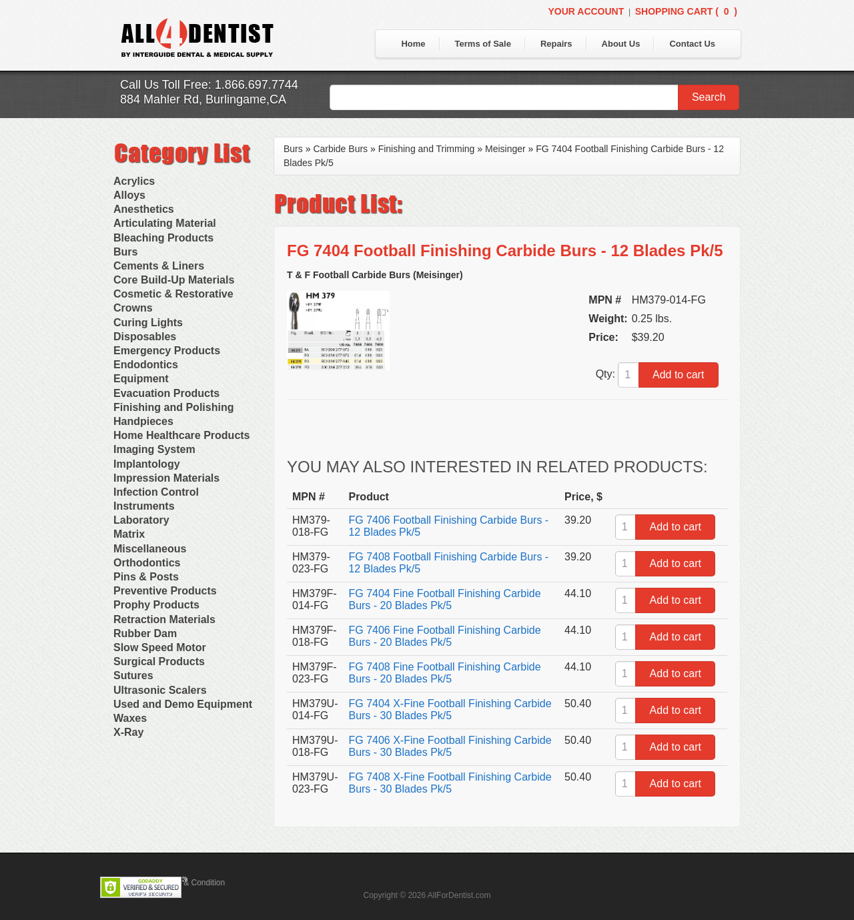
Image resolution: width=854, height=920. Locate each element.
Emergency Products (166, 350)
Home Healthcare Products (181, 435)
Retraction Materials (164, 619)
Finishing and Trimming (426, 148)
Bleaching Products (163, 238)
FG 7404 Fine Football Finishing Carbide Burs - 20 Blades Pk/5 (444, 599)
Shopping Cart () (686, 11)
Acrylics (134, 181)
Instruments (144, 506)
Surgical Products (159, 661)
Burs (125, 252)
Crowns (133, 308)
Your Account (586, 11)
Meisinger (505, 148)
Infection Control (156, 492)
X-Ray (128, 732)
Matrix (129, 534)
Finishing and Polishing (173, 407)
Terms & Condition (192, 882)
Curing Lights (148, 322)
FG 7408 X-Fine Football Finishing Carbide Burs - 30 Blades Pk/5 (449, 783)
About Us (621, 44)
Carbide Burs (340, 148)
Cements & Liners (158, 266)
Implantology (146, 464)
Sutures (133, 675)
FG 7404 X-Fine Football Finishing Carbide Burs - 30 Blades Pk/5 (449, 709)
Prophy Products (156, 604)
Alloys (129, 195)
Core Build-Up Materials (173, 280)
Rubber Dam (145, 633)
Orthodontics (146, 562)
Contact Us (692, 44)
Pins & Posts (146, 576)
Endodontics (145, 364)
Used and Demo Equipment (182, 704)
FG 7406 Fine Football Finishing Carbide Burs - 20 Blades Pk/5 (444, 636)
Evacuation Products (166, 393)
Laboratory (141, 520)
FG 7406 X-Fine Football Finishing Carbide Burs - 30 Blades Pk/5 (449, 746)
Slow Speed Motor (159, 647)
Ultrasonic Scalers (160, 690)
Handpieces (143, 421)
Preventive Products (165, 590)
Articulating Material (164, 223)
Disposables (144, 336)
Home (413, 44)
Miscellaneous (149, 548)
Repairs (556, 44)
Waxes (130, 718)
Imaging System (154, 449)
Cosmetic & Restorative (173, 294)
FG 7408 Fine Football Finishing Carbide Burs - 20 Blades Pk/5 (444, 672)
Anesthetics (143, 209)
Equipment (141, 378)
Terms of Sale (483, 44)
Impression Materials (166, 478)
